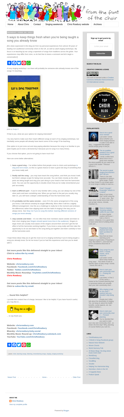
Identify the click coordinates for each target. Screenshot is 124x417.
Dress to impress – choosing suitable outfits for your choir (107, 210)
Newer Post (12, 377)
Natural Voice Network (97, 343)
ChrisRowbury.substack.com (47, 334)
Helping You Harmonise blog (99, 366)
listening (29, 354)
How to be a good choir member (106, 133)
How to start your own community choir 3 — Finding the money (107, 272)
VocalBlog (92, 361)
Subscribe (100, 53)
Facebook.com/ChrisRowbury (32, 267)
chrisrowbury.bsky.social (28, 331)
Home (10, 24)
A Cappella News (95, 372)
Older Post (76, 377)
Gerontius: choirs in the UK (98, 369)
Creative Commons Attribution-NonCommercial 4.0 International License (100, 80)
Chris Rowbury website (78, 24)
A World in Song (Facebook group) (101, 340)
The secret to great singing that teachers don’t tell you (107, 172)
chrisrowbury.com (25, 264)
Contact (37, 24)
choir (14, 354)
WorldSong (93, 355)
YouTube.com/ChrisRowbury (31, 337)
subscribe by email (24, 253)
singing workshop (57, 354)
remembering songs (39, 354)
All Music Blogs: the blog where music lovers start (100, 352)
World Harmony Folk (96, 348)
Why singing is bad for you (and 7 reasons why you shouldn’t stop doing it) (107, 293)
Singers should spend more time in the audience (49, 221)
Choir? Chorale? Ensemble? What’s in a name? (107, 190)
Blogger (66, 411)
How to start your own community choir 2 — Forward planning (107, 314)
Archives (98, 24)
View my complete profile (18, 404)
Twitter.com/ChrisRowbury (28, 270)
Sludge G (16, 129)
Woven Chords (94, 345)
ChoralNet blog (94, 358)
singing (49, 354)
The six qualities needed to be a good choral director (107, 152)
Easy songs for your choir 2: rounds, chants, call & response (107, 252)
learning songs (21, 354)
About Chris (23, 24)
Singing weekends (54, 24)
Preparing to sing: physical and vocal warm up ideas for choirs (106, 231)
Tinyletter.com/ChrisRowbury (46, 273)
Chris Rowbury (17, 401)
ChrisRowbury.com (95, 337)
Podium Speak (94, 375)
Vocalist (91, 364)
